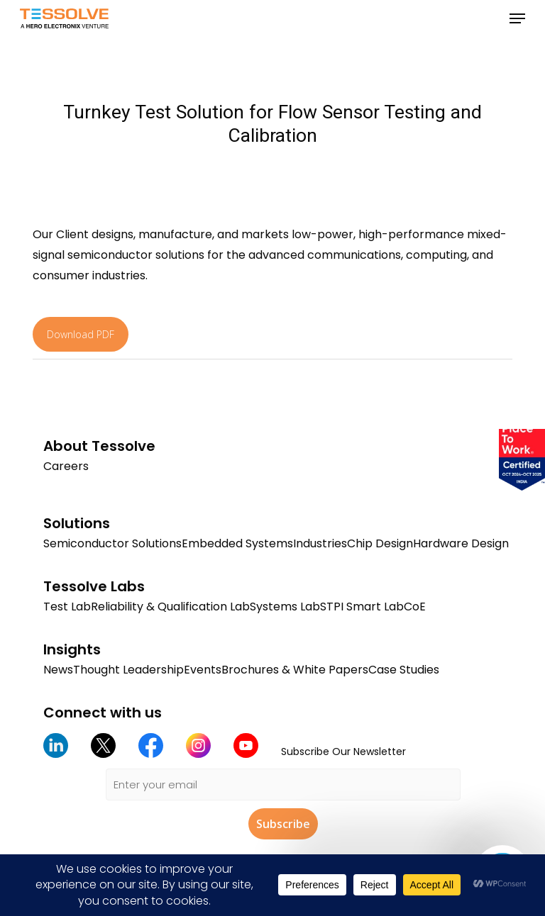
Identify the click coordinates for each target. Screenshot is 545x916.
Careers (66, 466)
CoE (415, 606)
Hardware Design (461, 543)
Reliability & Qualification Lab (170, 606)
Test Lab (67, 606)
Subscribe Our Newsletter (343, 751)
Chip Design (380, 543)
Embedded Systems (237, 543)
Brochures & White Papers (294, 669)
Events (202, 669)
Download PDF (80, 334)
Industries (320, 543)
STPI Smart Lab (362, 606)
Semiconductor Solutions (112, 543)
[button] (517, 18)
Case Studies (403, 669)
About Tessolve (99, 446)
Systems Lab (285, 606)
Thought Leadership (128, 669)
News (58, 669)
